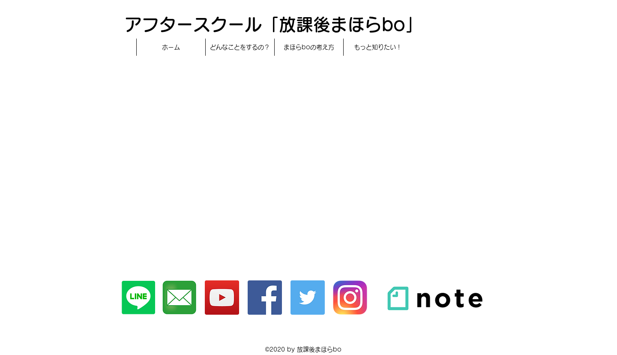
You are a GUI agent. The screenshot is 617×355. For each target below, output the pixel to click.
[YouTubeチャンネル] (222, 297)
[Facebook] (265, 297)
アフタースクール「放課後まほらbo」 (273, 24)
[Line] (138, 297)
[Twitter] (308, 297)
